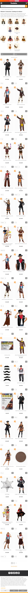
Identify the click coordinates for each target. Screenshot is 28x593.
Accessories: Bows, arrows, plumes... (17, 50)
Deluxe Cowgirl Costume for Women (7, 327)
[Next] (16, 563)
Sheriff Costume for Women (20, 215)
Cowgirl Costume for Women (21, 299)
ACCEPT (23, 590)
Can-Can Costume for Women (21, 522)
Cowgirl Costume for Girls (7, 549)
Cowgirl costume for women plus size (21, 494)
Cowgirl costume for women (7, 132)
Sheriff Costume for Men (7, 76)
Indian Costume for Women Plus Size (21, 243)
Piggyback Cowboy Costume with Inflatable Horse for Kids (7, 523)
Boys (17, 24)
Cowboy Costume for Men (7, 104)
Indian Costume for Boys (7, 160)
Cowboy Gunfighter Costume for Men (7, 188)
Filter (2, 54)
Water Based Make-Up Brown (21, 466)
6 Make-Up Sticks (7, 410)
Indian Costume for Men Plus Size (7, 299)
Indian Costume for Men (21, 104)
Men (3, 24)
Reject (14, 590)
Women (10, 24)
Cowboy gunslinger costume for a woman (20, 550)
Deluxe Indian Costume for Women (21, 438)
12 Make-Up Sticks (7, 355)
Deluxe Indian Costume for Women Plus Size (7, 467)
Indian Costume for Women (20, 76)
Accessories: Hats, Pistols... (17, 33)
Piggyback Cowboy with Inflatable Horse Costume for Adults (7, 244)
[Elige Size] (2, 83)
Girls (24, 24)
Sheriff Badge (7, 494)
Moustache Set (7, 382)
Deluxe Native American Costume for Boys (21, 189)
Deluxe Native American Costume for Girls (7, 216)
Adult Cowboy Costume (21, 382)
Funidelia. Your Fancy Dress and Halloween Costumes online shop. (14, 3)
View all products (14, 566)
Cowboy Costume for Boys (7, 271)
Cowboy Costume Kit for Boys (21, 327)
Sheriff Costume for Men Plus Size (20, 410)
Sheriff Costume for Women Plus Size (7, 438)
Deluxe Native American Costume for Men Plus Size (21, 356)
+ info (5, 590)
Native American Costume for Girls (20, 160)
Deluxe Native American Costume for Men (21, 133)
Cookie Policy (3, 587)
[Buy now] (12, 83)
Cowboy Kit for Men (21, 271)
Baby (10, 32)
